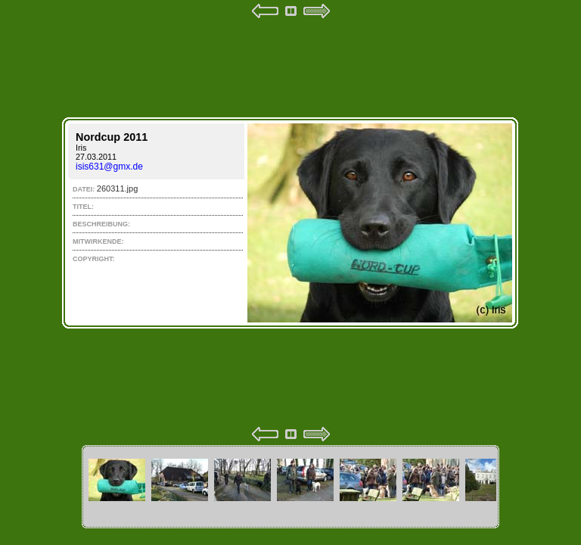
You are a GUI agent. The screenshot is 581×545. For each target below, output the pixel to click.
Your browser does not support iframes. (290, 222)
